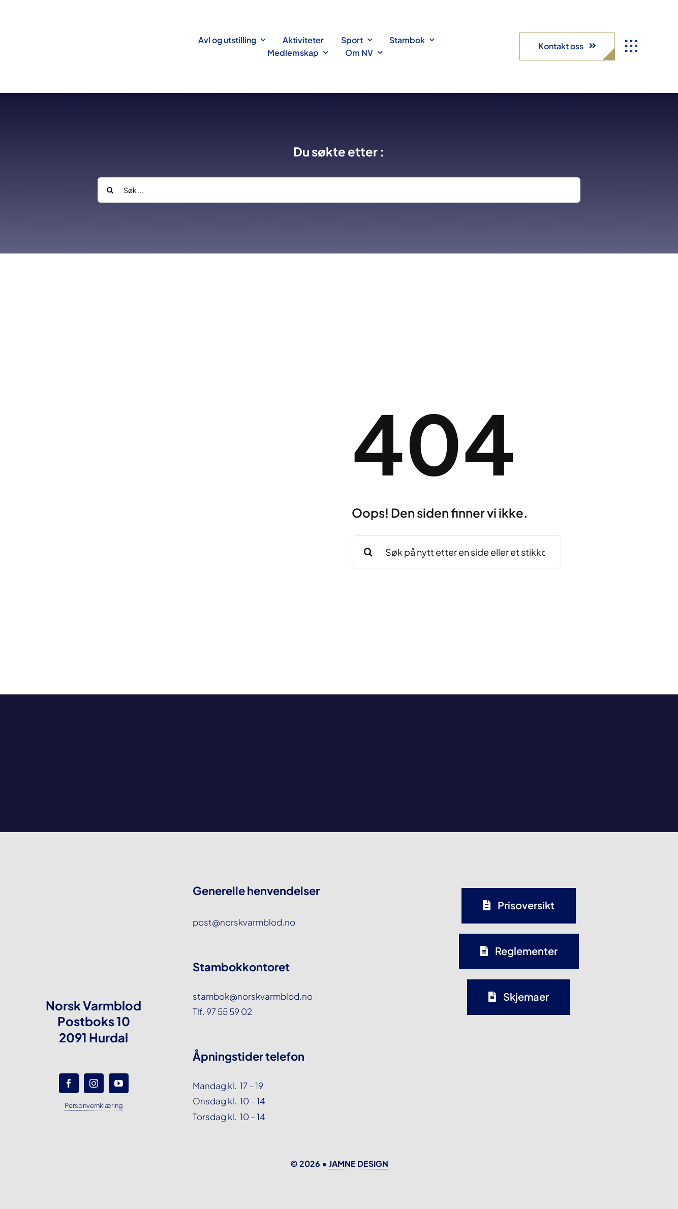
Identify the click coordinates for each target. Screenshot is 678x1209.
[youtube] (119, 1083)
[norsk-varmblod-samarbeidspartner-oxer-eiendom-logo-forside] (260, 722)
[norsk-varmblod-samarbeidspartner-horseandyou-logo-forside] (577, 718)
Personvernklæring (94, 1105)
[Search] (110, 190)
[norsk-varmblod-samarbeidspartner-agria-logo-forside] (101, 728)
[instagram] (94, 1083)
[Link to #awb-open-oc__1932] (631, 46)
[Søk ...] (339, 190)
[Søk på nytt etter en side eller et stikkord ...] (456, 551)
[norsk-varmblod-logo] (69, 25)
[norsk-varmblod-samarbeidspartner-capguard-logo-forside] (418, 725)
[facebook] (69, 1083)
